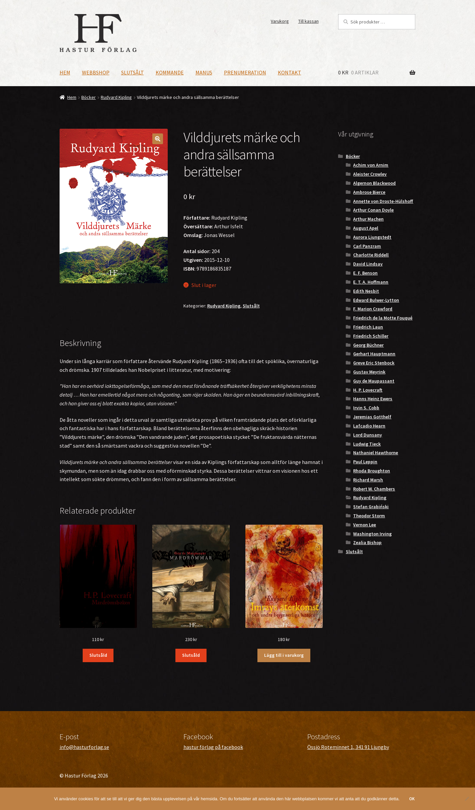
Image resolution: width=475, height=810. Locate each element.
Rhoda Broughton (371, 471)
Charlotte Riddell (371, 255)
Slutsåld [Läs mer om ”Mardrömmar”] (191, 655)
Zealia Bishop (367, 542)
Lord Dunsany (367, 435)
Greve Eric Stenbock (373, 363)
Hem (65, 72)
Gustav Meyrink (369, 372)
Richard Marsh (368, 480)
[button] (157, 138)
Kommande (170, 72)
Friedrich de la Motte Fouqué (382, 318)
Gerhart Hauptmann (374, 354)
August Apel (365, 228)
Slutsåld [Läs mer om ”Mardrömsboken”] (98, 655)
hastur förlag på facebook (213, 747)
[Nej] (466, 798)
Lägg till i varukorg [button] (284, 655)
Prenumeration (245, 72)
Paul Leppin (365, 462)
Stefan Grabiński (371, 507)
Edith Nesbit (366, 291)
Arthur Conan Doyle (373, 210)
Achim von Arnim (370, 165)
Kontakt (289, 72)
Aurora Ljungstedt (372, 237)
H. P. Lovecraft (367, 390)
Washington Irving (372, 534)
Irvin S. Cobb (366, 408)
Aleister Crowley (370, 174)
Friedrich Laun (368, 327)
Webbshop (95, 72)
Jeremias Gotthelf (372, 417)
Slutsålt (132, 72)
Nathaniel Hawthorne (375, 453)
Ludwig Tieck (367, 444)
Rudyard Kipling (116, 97)
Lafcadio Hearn (369, 426)
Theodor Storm (369, 516)
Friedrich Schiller (370, 336)
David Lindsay (368, 264)
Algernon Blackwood (374, 183)
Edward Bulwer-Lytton (376, 300)
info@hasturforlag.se (84, 747)
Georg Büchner (368, 345)
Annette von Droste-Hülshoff (383, 201)
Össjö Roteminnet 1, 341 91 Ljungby (348, 747)
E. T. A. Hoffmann (370, 282)
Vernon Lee (364, 525)
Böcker (88, 97)
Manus (203, 72)
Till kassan (308, 21)
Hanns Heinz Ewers (372, 399)
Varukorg (280, 21)
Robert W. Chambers (374, 489)
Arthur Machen (368, 219)
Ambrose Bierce (369, 192)
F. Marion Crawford (372, 309)
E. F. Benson (365, 273)
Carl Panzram (367, 246)
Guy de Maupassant (373, 381)
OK (412, 799)
